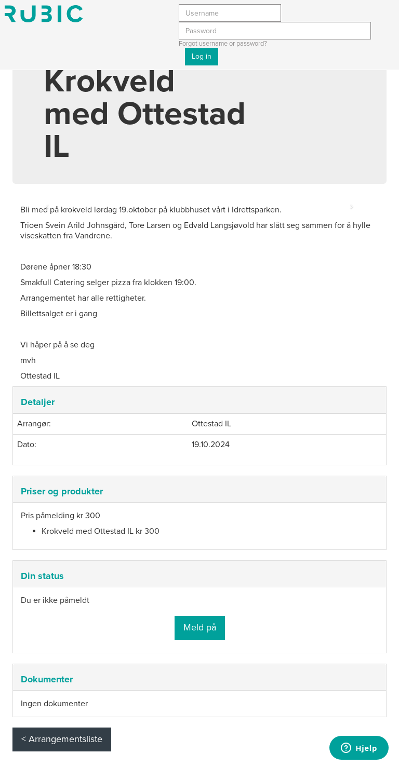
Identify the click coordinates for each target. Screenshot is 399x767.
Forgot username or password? (223, 43)
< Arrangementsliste (61, 739)
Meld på (199, 627)
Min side (44, 13)
